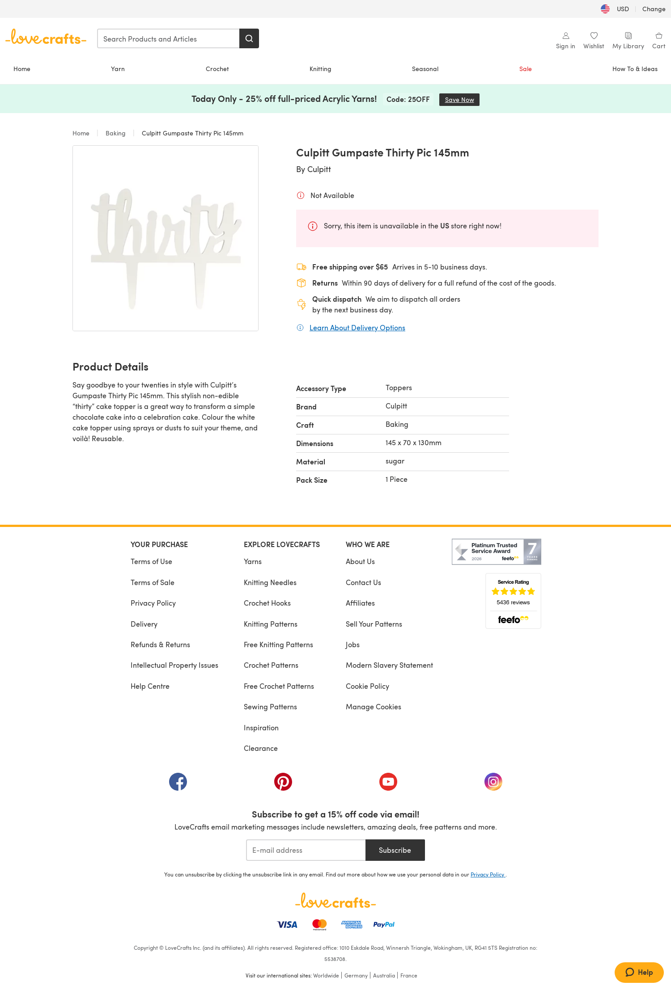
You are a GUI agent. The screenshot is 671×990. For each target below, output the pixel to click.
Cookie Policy (367, 686)
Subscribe (395, 850)
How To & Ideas (635, 68)
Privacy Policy (153, 602)
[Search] (249, 38)
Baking (115, 133)
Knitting (320, 68)
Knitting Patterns (270, 623)
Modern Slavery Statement (389, 665)
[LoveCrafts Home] (335, 900)
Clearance (261, 748)
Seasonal (425, 68)
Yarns (253, 561)
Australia (384, 975)
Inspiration (261, 727)
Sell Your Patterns (374, 623)
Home (21, 68)
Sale (525, 68)
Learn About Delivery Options (357, 327)
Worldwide (326, 975)
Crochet (217, 68)
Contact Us (363, 582)
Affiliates (360, 602)
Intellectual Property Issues (174, 665)
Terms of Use (151, 561)
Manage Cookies (373, 706)
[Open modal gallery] (165, 238)
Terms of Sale (152, 582)
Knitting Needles (270, 582)
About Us (360, 561)
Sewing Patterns (270, 706)
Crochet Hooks (267, 602)
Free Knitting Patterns (278, 644)
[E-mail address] (305, 850)
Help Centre (150, 686)
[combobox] (168, 38)
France (408, 975)
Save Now (462, 99)
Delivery (144, 623)
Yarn (118, 68)
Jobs (353, 644)
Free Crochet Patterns (279, 686)
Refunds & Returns (160, 644)
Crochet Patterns (271, 665)
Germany (356, 975)
